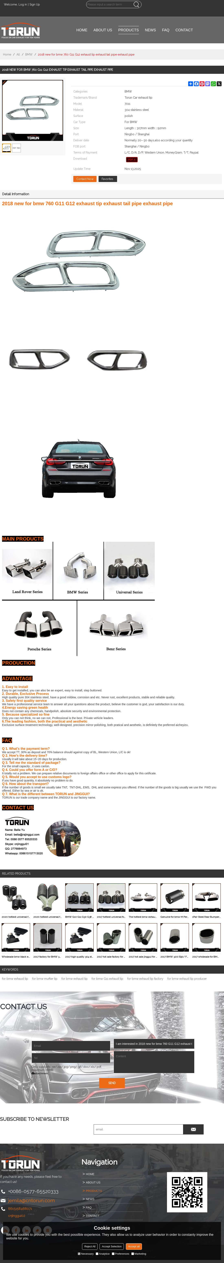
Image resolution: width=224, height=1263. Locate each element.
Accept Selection (112, 1246)
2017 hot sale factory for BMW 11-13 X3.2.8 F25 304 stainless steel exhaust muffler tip (111, 956)
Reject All (89, 1246)
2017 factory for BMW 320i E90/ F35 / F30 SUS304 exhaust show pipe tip (47, 956)
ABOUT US (102, 30)
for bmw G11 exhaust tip (107, 978)
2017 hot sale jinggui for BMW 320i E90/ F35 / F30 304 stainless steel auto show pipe (143, 956)
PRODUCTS (128, 30)
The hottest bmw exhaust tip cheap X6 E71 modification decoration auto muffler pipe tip (143, 916)
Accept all (133, 1246)
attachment (40, 1073)
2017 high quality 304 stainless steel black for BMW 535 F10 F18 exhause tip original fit (79, 956)
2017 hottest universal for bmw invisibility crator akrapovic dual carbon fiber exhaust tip (111, 916)
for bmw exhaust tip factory (145, 978)
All (18, 54)
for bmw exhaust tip (15, 978)
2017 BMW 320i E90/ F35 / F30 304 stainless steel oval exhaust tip (174, 956)
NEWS (150, 30)
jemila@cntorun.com (31, 1200)
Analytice (103, 1253)
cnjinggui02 (16, 1216)
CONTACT (184, 30)
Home (7, 54)
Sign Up (35, 4)
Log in (23, 4)
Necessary (85, 1253)
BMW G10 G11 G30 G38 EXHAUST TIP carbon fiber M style (79, 916)
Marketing (138, 1253)
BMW (29, 54)
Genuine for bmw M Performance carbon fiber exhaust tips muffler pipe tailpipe (174, 916)
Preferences (120, 1253)
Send (112, 1083)
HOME (81, 30)
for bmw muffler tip (44, 978)
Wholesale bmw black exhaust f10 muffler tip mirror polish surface (16, 956)
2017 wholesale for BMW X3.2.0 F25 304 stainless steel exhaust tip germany (206, 956)
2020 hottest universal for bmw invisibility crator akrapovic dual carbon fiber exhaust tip (16, 916)
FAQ (165, 30)
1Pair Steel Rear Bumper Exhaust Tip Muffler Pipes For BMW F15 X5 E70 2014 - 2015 (206, 916)
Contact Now (84, 179)
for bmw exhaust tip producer (187, 978)
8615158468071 (20, 1209)
